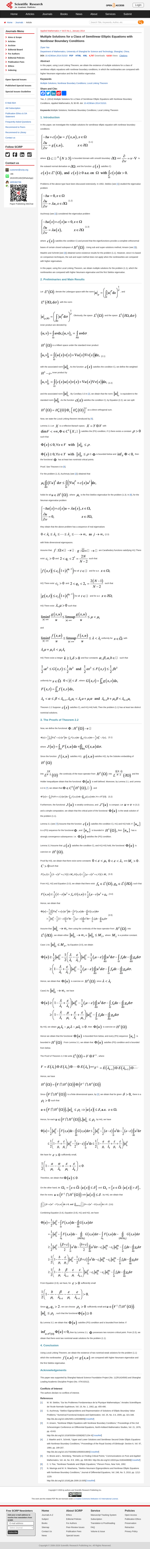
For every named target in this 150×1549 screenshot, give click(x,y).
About (93, 14)
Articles (30, 14)
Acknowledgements (53, 1370)
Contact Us (47, 1531)
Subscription (96, 1519)
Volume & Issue (98, 1531)
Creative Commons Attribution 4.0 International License (96, 1499)
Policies (130, 1510)
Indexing (11, 70)
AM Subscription (12, 108)
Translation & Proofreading (103, 1523)
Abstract (45, 61)
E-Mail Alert (10, 103)
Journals (47, 14)
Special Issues (72, 1535)
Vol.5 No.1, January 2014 (73, 31)
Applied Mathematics (49, 31)
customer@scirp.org (19, 170)
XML (85, 55)
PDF (71, 55)
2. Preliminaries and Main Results (62, 279)
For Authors (13, 54)
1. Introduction (50, 117)
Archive (11, 45)
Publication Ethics (133, 1519)
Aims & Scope (14, 37)
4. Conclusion (49, 1345)
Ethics (10, 66)
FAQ (93, 1527)
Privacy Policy (131, 1531)
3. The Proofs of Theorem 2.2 (59, 719)
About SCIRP (74, 1510)
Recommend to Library (15, 132)
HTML (78, 55)
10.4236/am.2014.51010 (56, 55)
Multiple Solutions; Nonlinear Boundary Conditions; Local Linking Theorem (74, 83)
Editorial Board (15, 49)
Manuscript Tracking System (103, 1515)
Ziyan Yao (44, 47)
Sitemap (45, 1527)
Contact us (10, 137)
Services (110, 14)
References (46, 1398)
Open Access (131, 1515)
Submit (127, 14)
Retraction (129, 1527)
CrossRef (89, 1419)
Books (64, 14)
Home (14, 14)
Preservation (130, 1523)
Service (95, 1510)
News (79, 14)
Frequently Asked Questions (18, 122)
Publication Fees (15, 62)
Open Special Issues (15, 79)
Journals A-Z (47, 1515)
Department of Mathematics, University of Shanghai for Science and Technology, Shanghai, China (84, 51)
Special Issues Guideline (17, 91)
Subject (45, 1519)
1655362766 (15, 182)
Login (138, 5)
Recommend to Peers (15, 127)
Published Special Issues (17, 85)
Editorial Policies (16, 58)
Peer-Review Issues (75, 1527)
